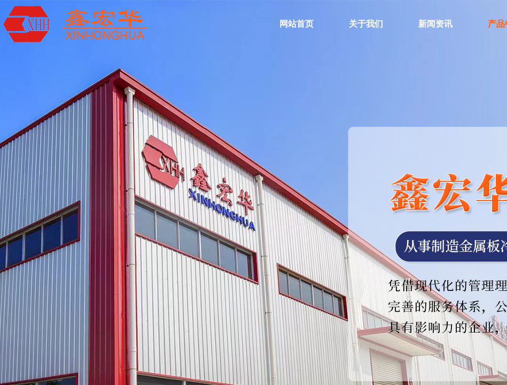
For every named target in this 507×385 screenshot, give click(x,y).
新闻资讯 (435, 23)
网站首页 (296, 23)
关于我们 (366, 23)
